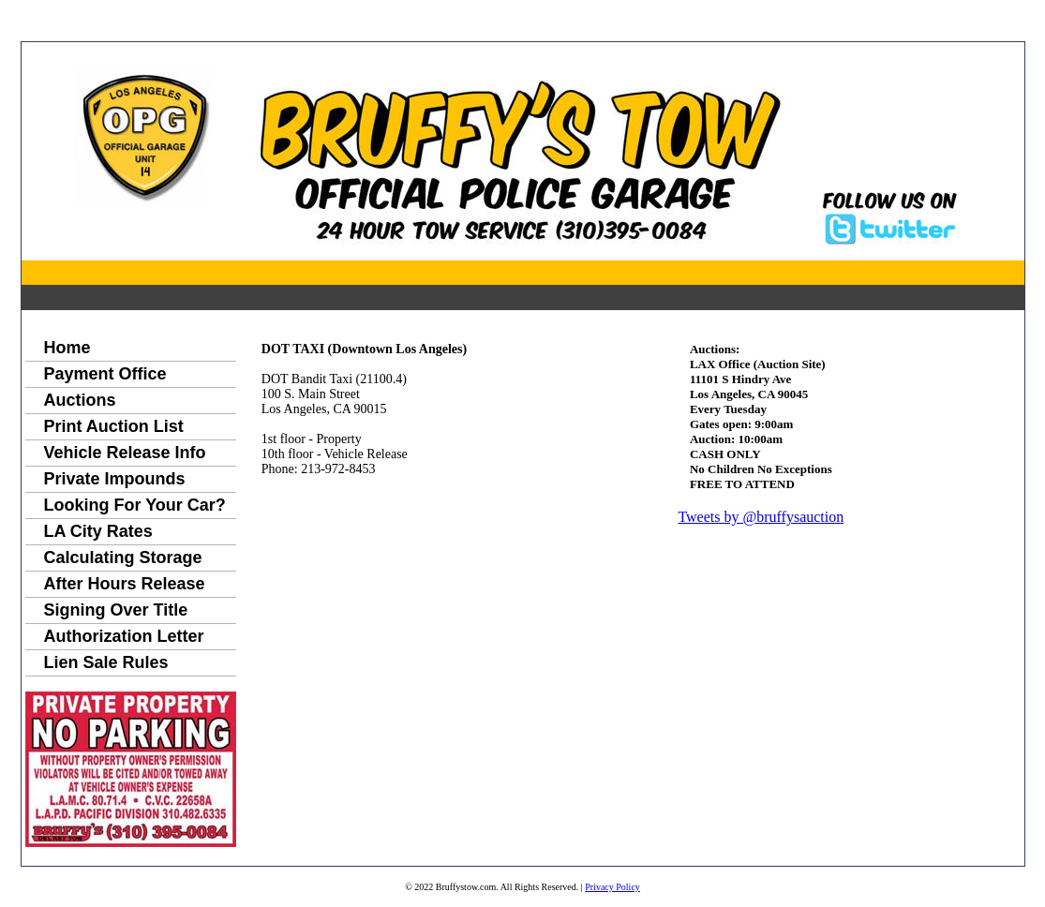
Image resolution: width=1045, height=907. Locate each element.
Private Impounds (115, 478)
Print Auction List (114, 426)
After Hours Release (124, 583)
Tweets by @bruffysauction (760, 517)
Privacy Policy (612, 887)
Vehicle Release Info (125, 452)
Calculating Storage (123, 557)
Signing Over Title (116, 610)
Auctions (80, 400)
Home (67, 347)
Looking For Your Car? (135, 505)
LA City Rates (98, 531)
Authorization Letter (124, 636)
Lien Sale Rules (106, 662)
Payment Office (105, 373)
